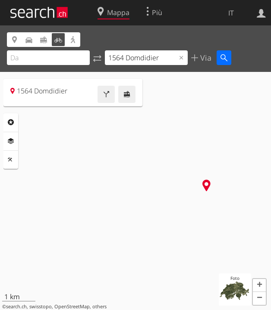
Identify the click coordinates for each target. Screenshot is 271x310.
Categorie (10, 122)
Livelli (10, 141)
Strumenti (10, 160)
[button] (259, 285)
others (99, 307)
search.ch (16, 307)
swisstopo (40, 307)
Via (204, 58)
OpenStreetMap (72, 307)
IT (231, 13)
